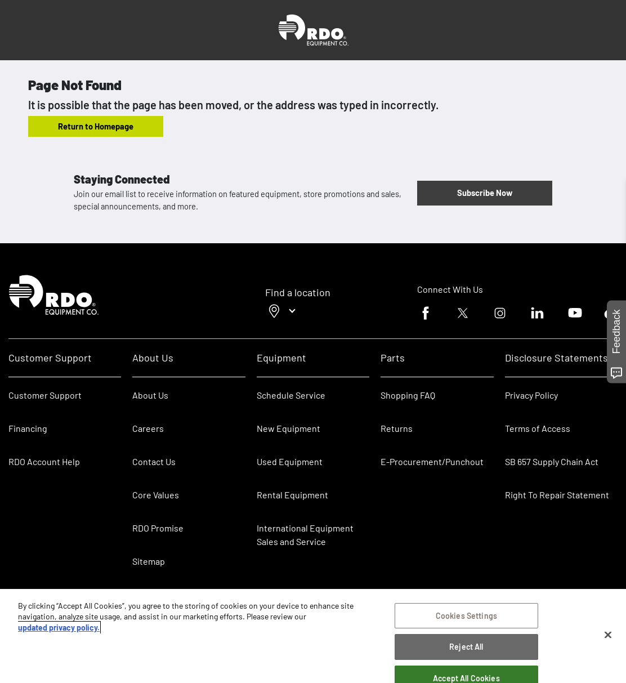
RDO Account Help (44, 461)
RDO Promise (158, 528)
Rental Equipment (293, 494)
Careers (148, 428)
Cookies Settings (466, 615)
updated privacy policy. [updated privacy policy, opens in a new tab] (59, 627)
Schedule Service (291, 395)
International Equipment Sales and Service (305, 535)
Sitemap (148, 561)
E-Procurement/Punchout (432, 461)
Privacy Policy (531, 395)
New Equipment (288, 428)
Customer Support (45, 395)
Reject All (466, 646)
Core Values (155, 494)
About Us (150, 395)
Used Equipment (290, 461)
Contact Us (154, 461)
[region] (313, 636)
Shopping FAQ (408, 395)
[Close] (608, 635)
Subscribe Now (484, 193)
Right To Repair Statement (557, 494)
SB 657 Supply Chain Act (551, 461)
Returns (397, 428)
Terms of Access (537, 428)
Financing (27, 428)
